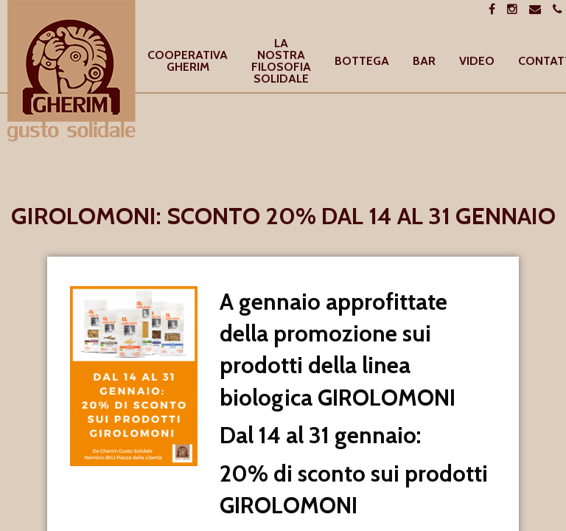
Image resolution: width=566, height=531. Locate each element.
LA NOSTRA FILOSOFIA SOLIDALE (281, 61)
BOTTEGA (362, 62)
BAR (424, 62)
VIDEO (477, 62)
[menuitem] (188, 61)
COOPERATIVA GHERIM (187, 61)
